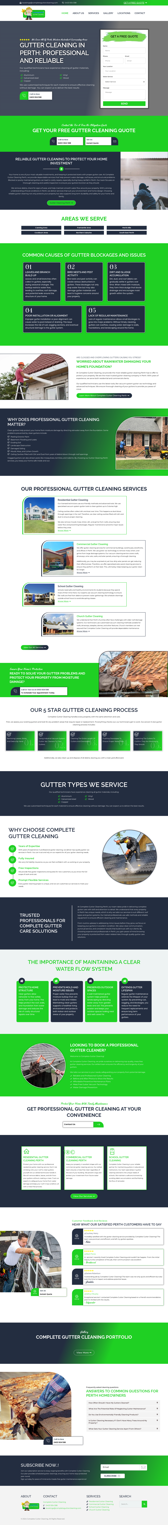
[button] (123, 1403)
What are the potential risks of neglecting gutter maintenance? (117, 1409)
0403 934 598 (35, 97)
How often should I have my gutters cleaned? (109, 1403)
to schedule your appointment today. (38, 693)
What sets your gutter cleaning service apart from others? (115, 1429)
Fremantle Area (84, 227)
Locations (124, 13)
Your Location (108, 66)
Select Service (108, 76)
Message (106, 88)
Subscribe (112, 1476)
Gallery (108, 13)
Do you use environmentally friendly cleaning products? (113, 1415)
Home (65, 13)
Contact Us (69, 1124)
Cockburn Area (41, 232)
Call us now (34, 94)
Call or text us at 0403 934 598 (35, 689)
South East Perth (126, 232)
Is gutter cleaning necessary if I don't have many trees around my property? (118, 1422)
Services (93, 13)
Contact (140, 13)
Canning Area (41, 227)
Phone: (105, 56)
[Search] (144, 1504)
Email (127, 56)
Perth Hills (126, 227)
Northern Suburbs (84, 232)
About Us (78, 13)
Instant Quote (92, 143)
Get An (89, 139)
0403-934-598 (64, 143)
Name (105, 46)
